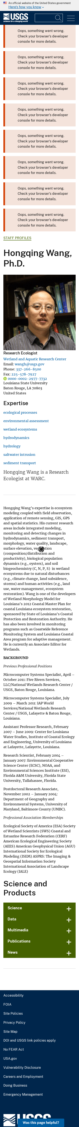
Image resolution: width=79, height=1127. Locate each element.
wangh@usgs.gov (25, 364)
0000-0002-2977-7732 (22, 379)
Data (11, 853)
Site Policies (12, 948)
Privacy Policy (13, 957)
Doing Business (14, 1020)
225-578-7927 (19, 374)
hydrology (10, 446)
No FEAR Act (12, 984)
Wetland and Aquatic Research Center (29, 359)
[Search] (58, 18)
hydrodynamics (14, 438)
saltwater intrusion (16, 455)
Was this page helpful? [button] (42, 1123)
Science (14, 842)
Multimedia (17, 864)
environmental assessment (21, 421)
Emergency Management (21, 1029)
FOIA (7, 939)
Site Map (9, 966)
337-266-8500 (23, 369)
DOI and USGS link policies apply (27, 975)
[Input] (49, 18)
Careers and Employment (21, 1011)
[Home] (15, 21)
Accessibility (12, 930)
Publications (18, 876)
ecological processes (17, 413)
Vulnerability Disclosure (20, 1002)
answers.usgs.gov (16, 1112)
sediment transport (16, 463)
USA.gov (9, 993)
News (12, 887)
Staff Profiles (16, 238)
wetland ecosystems (17, 429)
